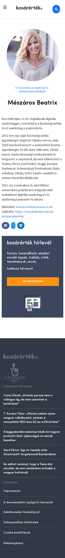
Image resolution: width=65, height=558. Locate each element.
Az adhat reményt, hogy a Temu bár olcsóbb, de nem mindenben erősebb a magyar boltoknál (29, 468)
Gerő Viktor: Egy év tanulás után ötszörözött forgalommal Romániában (29, 452)
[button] (5, 225)
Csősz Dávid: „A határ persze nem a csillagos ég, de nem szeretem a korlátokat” (28, 399)
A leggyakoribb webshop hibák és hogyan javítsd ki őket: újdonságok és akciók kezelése (31, 435)
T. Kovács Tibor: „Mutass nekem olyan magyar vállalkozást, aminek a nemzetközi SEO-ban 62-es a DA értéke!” (31, 417)
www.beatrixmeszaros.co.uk (34, 207)
